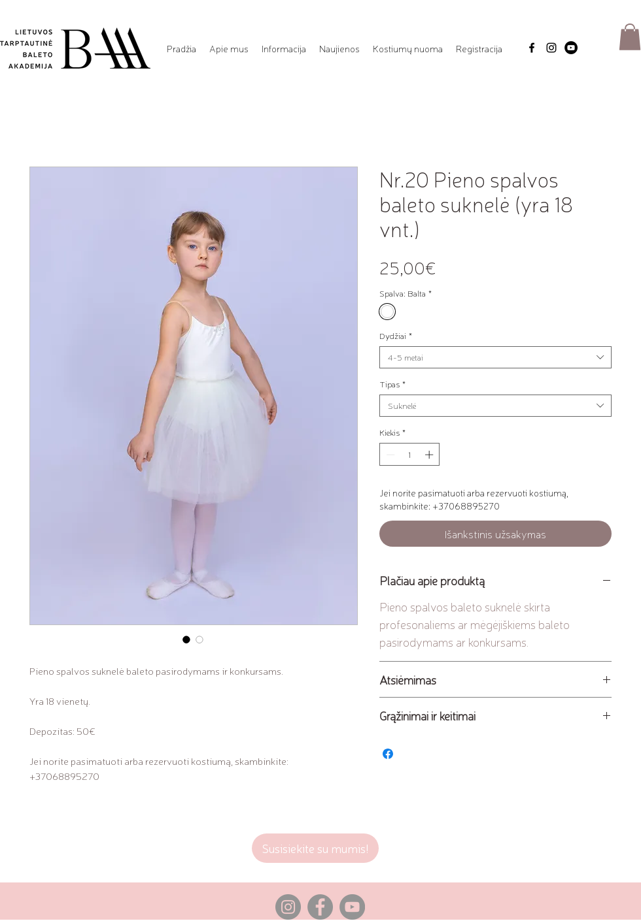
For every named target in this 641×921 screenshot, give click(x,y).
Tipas (392, 384)
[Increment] (430, 455)
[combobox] (495, 357)
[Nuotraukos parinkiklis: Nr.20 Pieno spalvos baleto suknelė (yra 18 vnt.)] (186, 639)
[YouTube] (571, 47)
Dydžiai (395, 336)
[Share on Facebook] (388, 754)
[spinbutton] (410, 455)
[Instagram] (551, 47)
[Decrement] (389, 455)
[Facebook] (531, 47)
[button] (229, 48)
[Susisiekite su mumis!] (315, 848)
